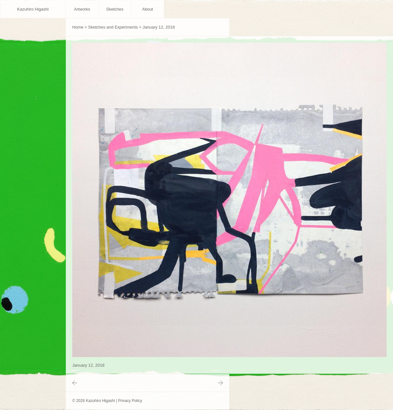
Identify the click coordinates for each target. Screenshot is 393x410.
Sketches (114, 9)
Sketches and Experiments (113, 27)
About (147, 9)
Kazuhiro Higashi (32, 9)
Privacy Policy (130, 400)
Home (77, 27)
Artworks (82, 9)
